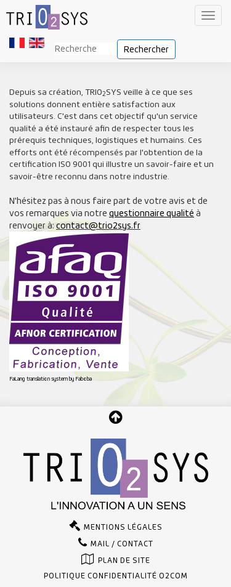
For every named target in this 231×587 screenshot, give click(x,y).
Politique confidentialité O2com (116, 576)
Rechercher (146, 49)
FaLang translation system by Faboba (50, 379)
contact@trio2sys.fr (98, 225)
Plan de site (124, 560)
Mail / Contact (122, 544)
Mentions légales (123, 527)
